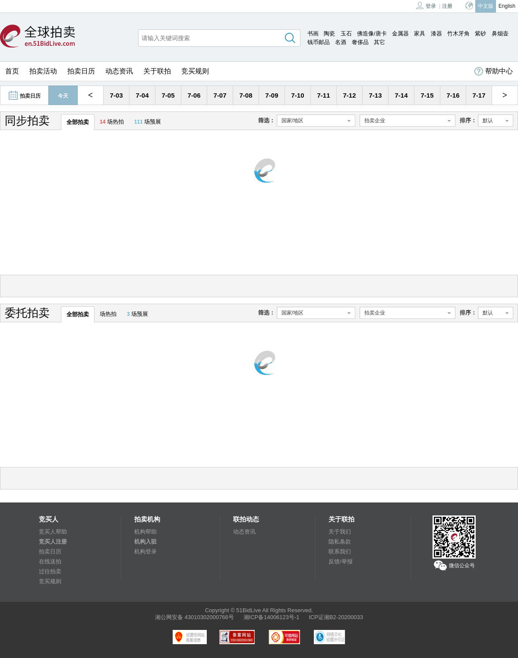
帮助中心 (493, 71)
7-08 (245, 95)
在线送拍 (50, 561)
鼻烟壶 (500, 33)
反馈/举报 (340, 561)
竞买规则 (195, 71)
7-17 (478, 95)
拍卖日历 (81, 71)
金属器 (400, 33)
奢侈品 (360, 42)
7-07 (219, 95)
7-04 (142, 95)
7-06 (193, 95)
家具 (419, 33)
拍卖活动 (43, 71)
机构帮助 (145, 531)
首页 (12, 71)
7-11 (323, 95)
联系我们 (339, 551)
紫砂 (480, 33)
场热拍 (112, 121)
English (507, 6)
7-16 (452, 95)
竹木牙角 (458, 33)
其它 (379, 42)
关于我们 (339, 531)
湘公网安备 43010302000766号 (194, 617)
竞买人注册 (53, 541)
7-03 (116, 95)
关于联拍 (157, 71)
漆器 (436, 33)
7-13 (375, 95)
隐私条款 (339, 541)
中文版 (485, 6)
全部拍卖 (77, 122)
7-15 (426, 95)
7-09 (271, 95)
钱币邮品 (318, 42)
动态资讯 (119, 71)
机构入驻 (145, 541)
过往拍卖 (50, 571)
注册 (447, 6)
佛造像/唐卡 (372, 33)
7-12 (349, 95)
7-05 (167, 95)
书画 (313, 33)
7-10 (297, 95)
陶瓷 (329, 33)
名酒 (340, 42)
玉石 (346, 33)
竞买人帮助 (53, 531)
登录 (426, 5)
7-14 (401, 95)
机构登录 (145, 551)
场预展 (147, 121)
